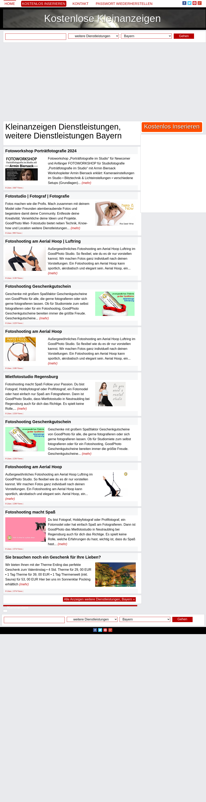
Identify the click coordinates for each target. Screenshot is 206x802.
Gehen (184, 36)
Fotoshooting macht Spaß (30, 512)
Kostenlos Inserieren (43, 4)
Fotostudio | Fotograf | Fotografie (37, 196)
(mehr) (86, 183)
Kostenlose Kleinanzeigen (102, 18)
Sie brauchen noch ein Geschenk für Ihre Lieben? (53, 557)
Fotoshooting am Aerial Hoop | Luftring (43, 241)
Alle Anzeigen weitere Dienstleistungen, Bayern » (99, 599)
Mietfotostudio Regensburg (31, 376)
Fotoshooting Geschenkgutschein (38, 286)
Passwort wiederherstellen (124, 4)
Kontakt (80, 4)
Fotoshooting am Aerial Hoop (33, 331)
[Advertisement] (38, 82)
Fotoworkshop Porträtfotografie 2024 (41, 151)
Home (10, 4)
